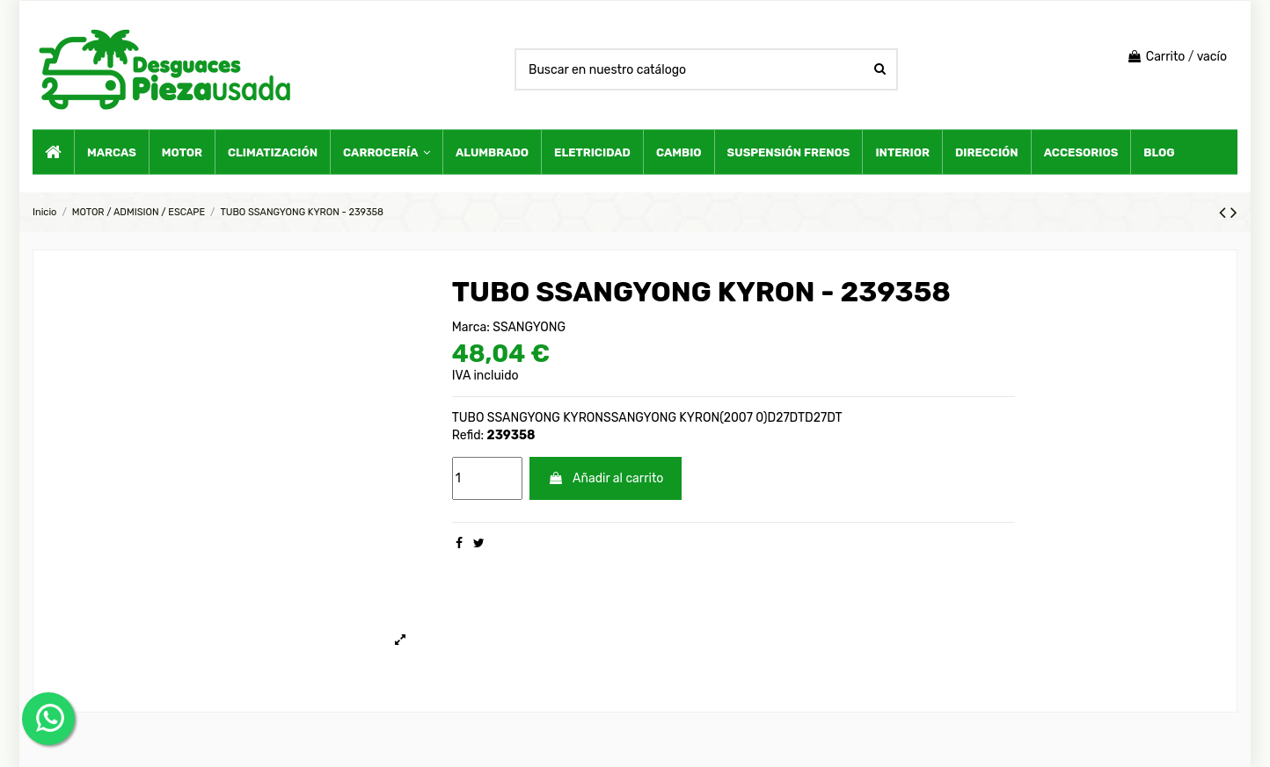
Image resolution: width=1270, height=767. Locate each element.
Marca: (471, 327)
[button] (386, 152)
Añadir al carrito (605, 478)
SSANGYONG (529, 327)
